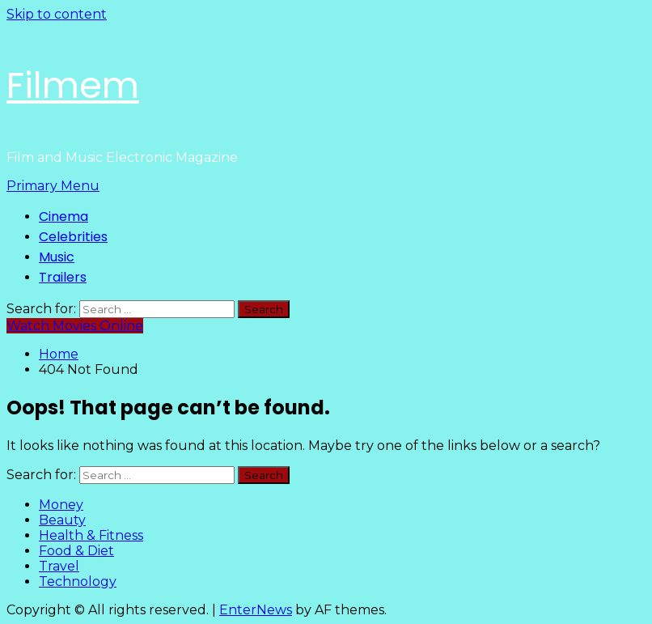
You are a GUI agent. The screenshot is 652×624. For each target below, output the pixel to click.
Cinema (63, 216)
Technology (77, 581)
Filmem (72, 85)
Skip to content (56, 14)
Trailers (63, 277)
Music (56, 257)
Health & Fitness (91, 535)
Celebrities (73, 236)
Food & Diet (76, 550)
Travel (59, 566)
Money (61, 504)
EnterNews (255, 610)
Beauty (62, 520)
